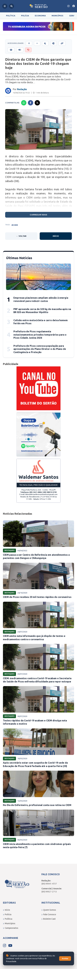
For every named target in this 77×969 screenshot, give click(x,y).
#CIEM (15, 225)
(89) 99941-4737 (49, 884)
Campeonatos (10, 928)
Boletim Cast (48, 919)
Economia (40, 16)
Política (10, 16)
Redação (22, 89)
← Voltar (21, 236)
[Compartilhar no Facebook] (30, 102)
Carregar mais (38, 215)
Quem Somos (48, 910)
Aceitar (65, 958)
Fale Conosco (48, 914)
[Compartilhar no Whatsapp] (23, 102)
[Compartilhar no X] (37, 102)
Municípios (57, 16)
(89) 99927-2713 (49, 891)
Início (56, 236)
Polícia (25, 16)
